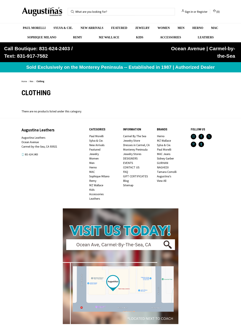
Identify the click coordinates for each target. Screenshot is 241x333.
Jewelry (142, 28)
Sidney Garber (165, 158)
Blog (126, 181)
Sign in (189, 12)
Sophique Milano (41, 37)
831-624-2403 (31, 154)
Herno (197, 28)
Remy (77, 37)
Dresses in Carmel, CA (136, 145)
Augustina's (164, 176)
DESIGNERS (130, 158)
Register (202, 12)
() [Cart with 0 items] (216, 11)
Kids (139, 37)
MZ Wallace (109, 37)
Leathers (206, 37)
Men (181, 28)
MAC (214, 28)
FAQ (125, 172)
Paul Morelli (34, 28)
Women (164, 28)
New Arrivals (92, 28)
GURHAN (162, 163)
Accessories (170, 37)
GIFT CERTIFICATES (135, 176)
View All (161, 181)
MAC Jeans (163, 154)
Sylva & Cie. (63, 28)
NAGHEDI (163, 167)
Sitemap (128, 185)
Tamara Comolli (167, 172)
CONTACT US (131, 167)
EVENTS (128, 163)
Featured (119, 28)
